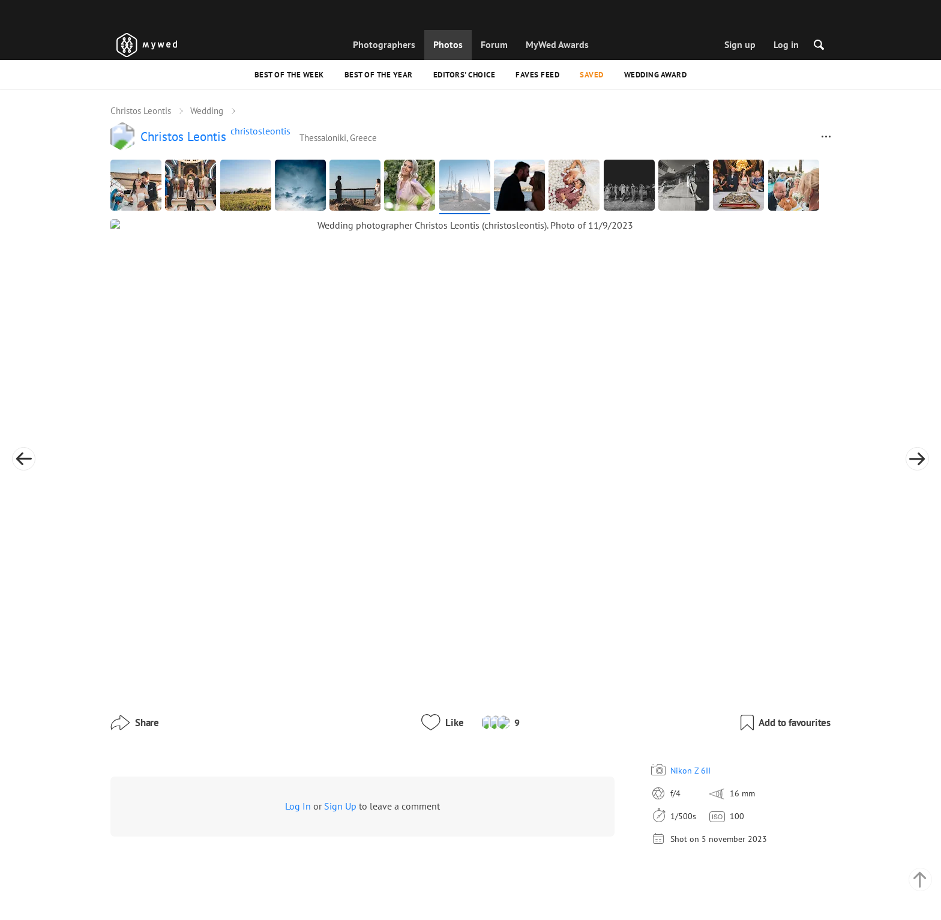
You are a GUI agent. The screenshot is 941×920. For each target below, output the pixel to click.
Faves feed (537, 75)
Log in (786, 44)
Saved (592, 75)
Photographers (384, 44)
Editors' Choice (464, 75)
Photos (448, 44)
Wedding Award (655, 75)
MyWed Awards (557, 44)
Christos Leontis (140, 112)
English (608, 870)
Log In (298, 688)
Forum (494, 44)
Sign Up (340, 688)
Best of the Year (378, 75)
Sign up (740, 44)
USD (630, 898)
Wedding (206, 112)
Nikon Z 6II (600, 651)
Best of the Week (289, 75)
